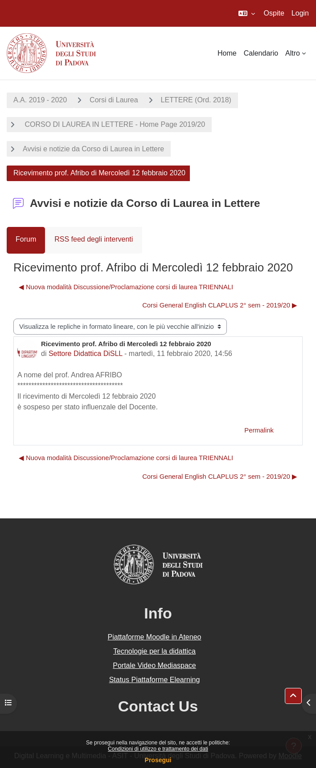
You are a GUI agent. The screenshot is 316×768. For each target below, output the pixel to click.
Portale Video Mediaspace (154, 665)
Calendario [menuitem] (261, 53)
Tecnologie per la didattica (154, 651)
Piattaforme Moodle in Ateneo (154, 637)
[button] (246, 13)
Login (300, 13)
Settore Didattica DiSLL (86, 353)
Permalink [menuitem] (259, 430)
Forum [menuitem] (26, 239)
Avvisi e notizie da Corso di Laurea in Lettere (93, 149)
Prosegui (158, 760)
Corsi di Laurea (114, 100)
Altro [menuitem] (292, 53)
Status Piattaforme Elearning (154, 679)
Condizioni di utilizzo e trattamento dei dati (158, 749)
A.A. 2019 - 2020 (40, 100)
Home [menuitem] (227, 53)
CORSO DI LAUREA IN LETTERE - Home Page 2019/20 (114, 124)
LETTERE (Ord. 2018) (196, 100)
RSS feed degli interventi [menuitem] (93, 239)
